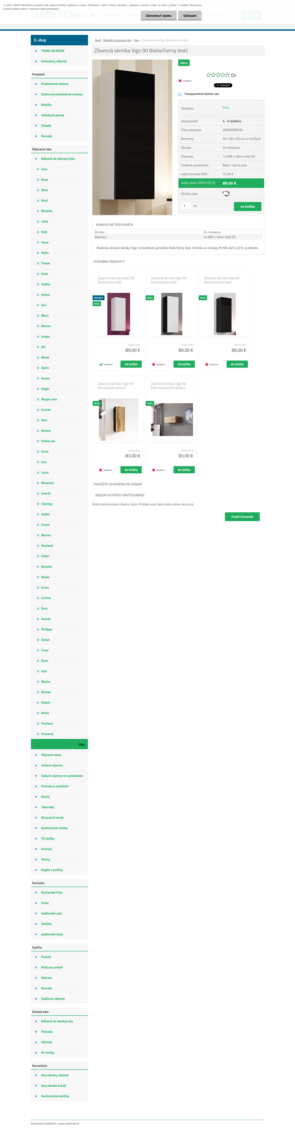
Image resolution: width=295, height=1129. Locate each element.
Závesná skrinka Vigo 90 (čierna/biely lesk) (168, 280)
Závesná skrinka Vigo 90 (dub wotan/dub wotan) (168, 386)
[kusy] (186, 205)
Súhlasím (189, 15)
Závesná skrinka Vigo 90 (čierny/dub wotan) (115, 386)
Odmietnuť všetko (158, 15)
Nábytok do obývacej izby (117, 40)
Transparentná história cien (198, 94)
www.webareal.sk (68, 1123)
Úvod (98, 40)
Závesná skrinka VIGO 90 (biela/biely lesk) (116, 280)
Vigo (136, 40)
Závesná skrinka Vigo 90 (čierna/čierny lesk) (221, 280)
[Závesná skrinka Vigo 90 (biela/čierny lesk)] (132, 61)
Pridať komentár (242, 516)
